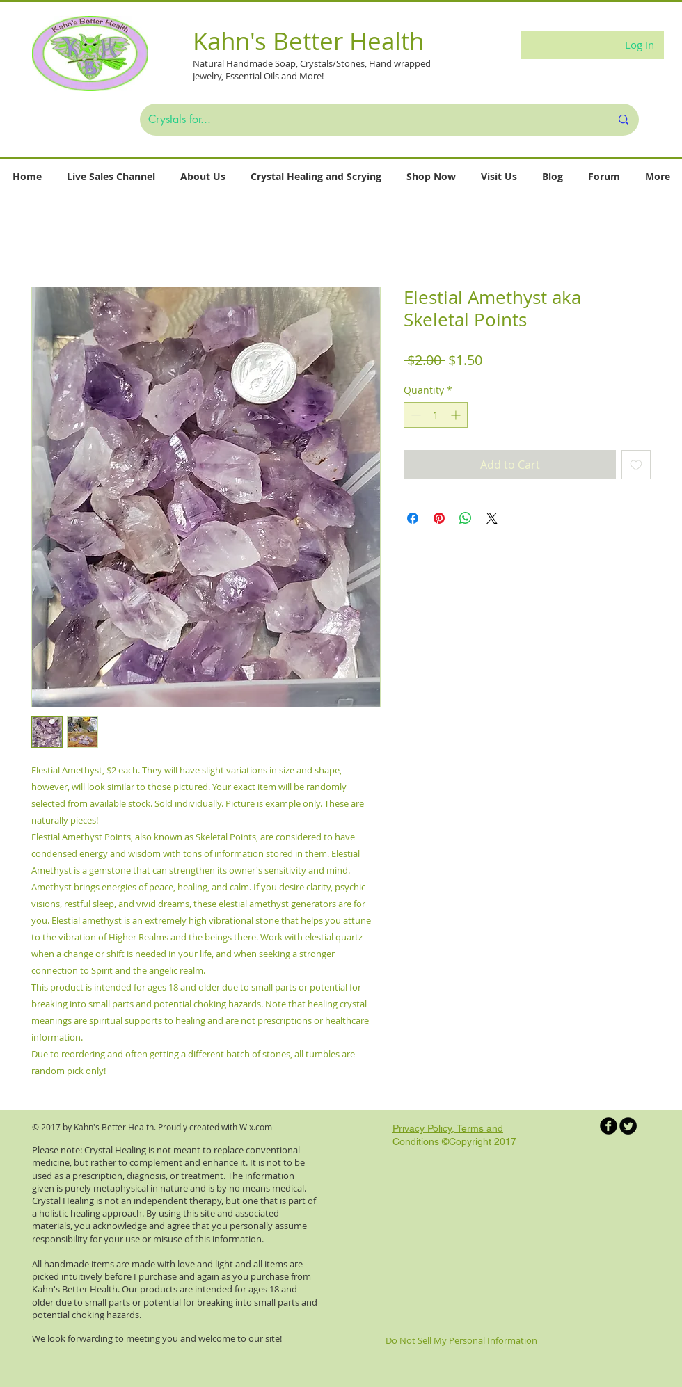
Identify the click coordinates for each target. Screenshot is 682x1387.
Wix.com (255, 1126)
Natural (209, 63)
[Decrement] (414, 415)
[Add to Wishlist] (636, 464)
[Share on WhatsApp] (465, 518)
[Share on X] (492, 518)
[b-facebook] (608, 1126)
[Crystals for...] (368, 120)
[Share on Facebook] (412, 518)
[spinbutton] (435, 415)
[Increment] (457, 415)
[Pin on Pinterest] (439, 518)
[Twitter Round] (628, 1126)
